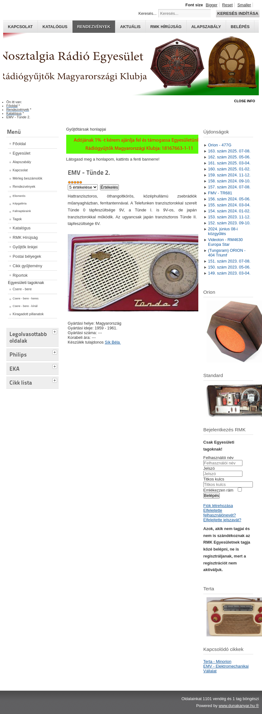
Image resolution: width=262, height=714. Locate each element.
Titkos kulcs (213, 479)
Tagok (17, 219)
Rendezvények (93, 26)
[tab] (55, 331)
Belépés (240, 26)
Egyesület (21, 153)
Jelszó (209, 468)
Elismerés (19, 196)
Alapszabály (206, 26)
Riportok (20, 275)
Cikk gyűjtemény (27, 265)
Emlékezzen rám (218, 490)
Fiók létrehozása (218, 505)
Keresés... (147, 13)
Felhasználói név (218, 457)
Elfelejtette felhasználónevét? (219, 512)
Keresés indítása (237, 13)
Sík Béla (113, 342)
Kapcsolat (20, 26)
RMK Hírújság (25, 237)
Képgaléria (19, 203)
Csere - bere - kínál (25, 306)
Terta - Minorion (217, 661)
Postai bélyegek (27, 256)
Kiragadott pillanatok (28, 314)
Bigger (212, 5)
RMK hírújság (166, 26)
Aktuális (130, 26)
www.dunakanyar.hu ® (238, 705)
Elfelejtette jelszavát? (222, 519)
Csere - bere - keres (25, 298)
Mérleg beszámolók (27, 178)
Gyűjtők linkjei (25, 247)
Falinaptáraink (22, 211)
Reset (227, 5)
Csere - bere (22, 289)
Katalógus (55, 26)
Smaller (244, 5)
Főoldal (19, 143)
